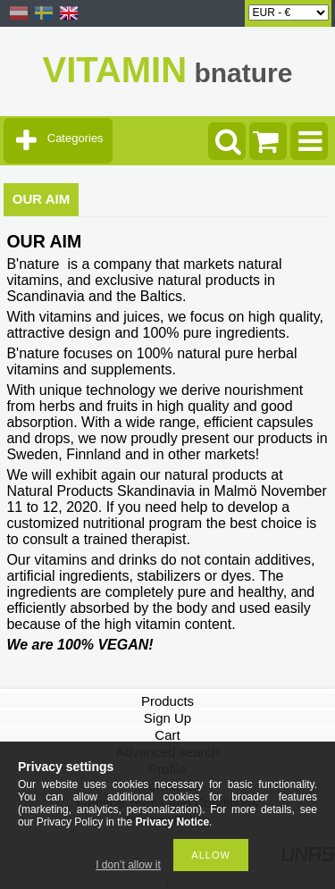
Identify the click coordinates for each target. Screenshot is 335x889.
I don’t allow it (128, 865)
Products (167, 701)
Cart (167, 734)
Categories (75, 138)
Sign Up (167, 717)
